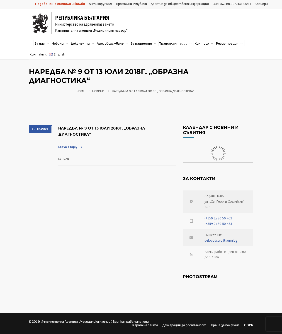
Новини (58, 43)
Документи (80, 43)
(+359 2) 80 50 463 (218, 218)
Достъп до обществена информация (180, 4)
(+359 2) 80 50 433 (218, 223)
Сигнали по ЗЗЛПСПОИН (232, 4)
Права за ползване (225, 325)
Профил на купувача (131, 4)
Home (81, 91)
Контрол (201, 43)
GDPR (248, 325)
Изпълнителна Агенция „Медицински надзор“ (76, 322)
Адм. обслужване (110, 43)
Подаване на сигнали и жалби (60, 4)
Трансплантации (173, 43)
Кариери (261, 4)
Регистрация (227, 43)
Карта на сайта (145, 325)
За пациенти (141, 43)
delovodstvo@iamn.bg (220, 240)
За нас (39, 43)
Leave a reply (67, 147)
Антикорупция (100, 4)
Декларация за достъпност (184, 325)
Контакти (38, 54)
